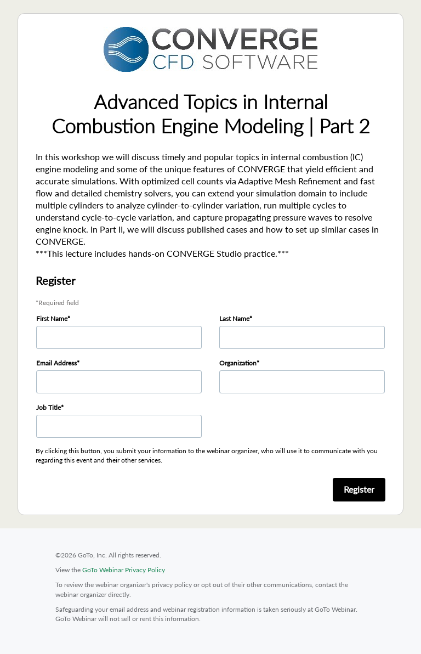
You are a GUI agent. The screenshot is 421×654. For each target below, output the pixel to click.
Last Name (234, 318)
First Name (51, 318)
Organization (238, 363)
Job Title (48, 407)
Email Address (56, 363)
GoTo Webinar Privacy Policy (123, 570)
